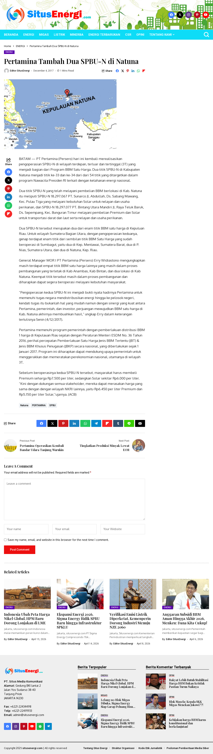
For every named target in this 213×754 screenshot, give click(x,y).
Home (7, 46)
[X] (180, 15)
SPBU (52, 405)
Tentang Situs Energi (95, 747)
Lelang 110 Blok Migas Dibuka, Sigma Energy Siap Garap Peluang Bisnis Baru (118, 705)
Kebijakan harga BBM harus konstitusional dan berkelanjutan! (187, 723)
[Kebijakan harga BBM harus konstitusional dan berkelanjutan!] (156, 721)
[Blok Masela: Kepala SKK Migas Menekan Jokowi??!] (156, 701)
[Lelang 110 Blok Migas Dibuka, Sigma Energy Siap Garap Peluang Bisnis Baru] (88, 701)
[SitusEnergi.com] (49, 15)
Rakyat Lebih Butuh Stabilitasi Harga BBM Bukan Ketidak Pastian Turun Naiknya (188, 683)
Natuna (24, 405)
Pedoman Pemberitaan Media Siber (188, 747)
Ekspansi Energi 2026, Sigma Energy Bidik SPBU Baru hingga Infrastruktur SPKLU (79, 620)
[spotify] (40, 726)
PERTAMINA (39, 405)
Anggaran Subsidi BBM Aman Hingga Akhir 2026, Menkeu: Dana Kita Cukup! (184, 618)
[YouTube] (205, 15)
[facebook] (171, 15)
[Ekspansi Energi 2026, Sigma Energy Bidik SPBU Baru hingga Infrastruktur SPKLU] (88, 721)
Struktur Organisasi (123, 747)
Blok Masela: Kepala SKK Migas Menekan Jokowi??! (186, 703)
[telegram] (48, 726)
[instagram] (188, 15)
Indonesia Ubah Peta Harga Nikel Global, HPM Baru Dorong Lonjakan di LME (27, 618)
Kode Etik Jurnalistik (150, 747)
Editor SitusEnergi (20, 70)
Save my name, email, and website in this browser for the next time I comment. (58, 539)
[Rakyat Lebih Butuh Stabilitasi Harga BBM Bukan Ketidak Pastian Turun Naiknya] (156, 681)
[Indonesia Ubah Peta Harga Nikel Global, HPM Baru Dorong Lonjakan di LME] (88, 681)
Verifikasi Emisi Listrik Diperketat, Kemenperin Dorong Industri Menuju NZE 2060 (130, 620)
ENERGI (20, 46)
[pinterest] (197, 15)
